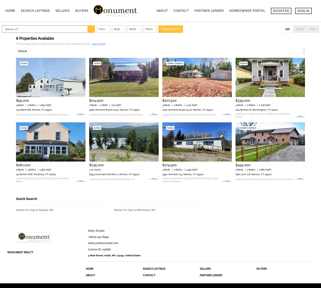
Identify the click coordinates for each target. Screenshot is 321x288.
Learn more (99, 43)
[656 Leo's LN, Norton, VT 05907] (270, 142)
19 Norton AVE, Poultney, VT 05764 (36, 174)
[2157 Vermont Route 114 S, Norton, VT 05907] (197, 77)
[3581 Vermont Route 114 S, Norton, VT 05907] (124, 77)
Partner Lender (209, 10)
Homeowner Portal (247, 10)
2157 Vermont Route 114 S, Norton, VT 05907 (187, 109)
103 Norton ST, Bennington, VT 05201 (257, 109)
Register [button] (281, 11)
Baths (147, 29)
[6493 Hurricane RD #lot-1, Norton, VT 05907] (124, 142)
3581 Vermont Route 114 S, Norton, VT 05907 (114, 109)
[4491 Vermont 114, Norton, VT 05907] (197, 142)
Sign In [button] (303, 11)
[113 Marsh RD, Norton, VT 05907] (50, 77)
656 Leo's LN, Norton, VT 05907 (254, 174)
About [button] (162, 10)
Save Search (184, 29)
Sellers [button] (62, 10)
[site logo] (42, 237)
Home (10, 10)
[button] (105, 29)
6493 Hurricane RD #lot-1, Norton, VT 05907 (114, 174)
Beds (131, 29)
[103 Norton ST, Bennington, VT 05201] (270, 77)
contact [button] (181, 10)
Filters (163, 29)
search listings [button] (35, 10)
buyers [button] (82, 10)
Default (22, 51)
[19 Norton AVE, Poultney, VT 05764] (50, 142)
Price (116, 29)
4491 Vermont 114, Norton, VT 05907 (183, 174)
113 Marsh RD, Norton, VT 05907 (34, 109)
